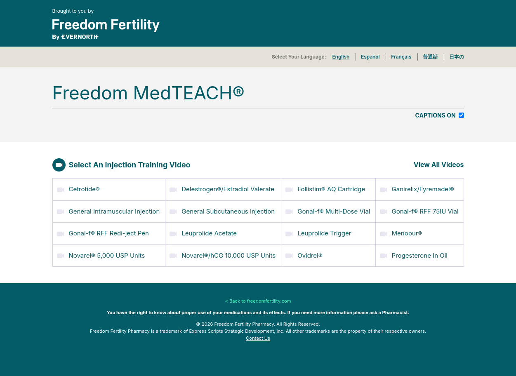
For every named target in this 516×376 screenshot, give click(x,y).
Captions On (436, 115)
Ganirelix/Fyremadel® (417, 188)
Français (401, 57)
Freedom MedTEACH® (148, 93)
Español (370, 57)
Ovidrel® (303, 254)
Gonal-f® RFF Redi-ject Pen (103, 232)
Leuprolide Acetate (203, 232)
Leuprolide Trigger (318, 232)
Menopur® (401, 232)
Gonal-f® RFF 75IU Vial (419, 210)
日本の (456, 57)
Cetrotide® (78, 188)
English (340, 57)
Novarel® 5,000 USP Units (101, 254)
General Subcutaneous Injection (222, 210)
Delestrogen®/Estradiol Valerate (222, 188)
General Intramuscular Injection (108, 210)
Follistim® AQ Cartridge (325, 188)
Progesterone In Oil (414, 254)
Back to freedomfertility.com (260, 300)
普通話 (430, 57)
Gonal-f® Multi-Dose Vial (327, 210)
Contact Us (258, 337)
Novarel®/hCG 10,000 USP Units (223, 254)
